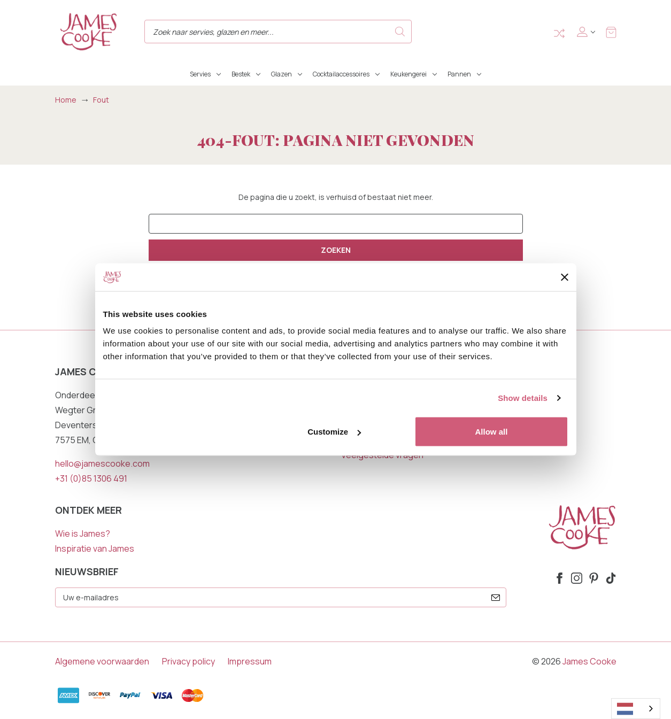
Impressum (250, 661)
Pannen (464, 74)
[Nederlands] (636, 708)
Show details (522, 397)
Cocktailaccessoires (346, 74)
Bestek (246, 74)
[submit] (495, 597)
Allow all (491, 431)
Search (400, 31)
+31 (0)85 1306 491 (91, 478)
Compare (559, 33)
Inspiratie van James (94, 548)
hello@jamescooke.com (102, 463)
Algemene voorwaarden (102, 661)
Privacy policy (188, 661)
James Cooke (589, 661)
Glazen (286, 74)
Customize (334, 431)
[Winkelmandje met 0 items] (611, 32)
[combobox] (635, 708)
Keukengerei (413, 74)
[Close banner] (564, 277)
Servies (205, 74)
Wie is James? (82, 533)
